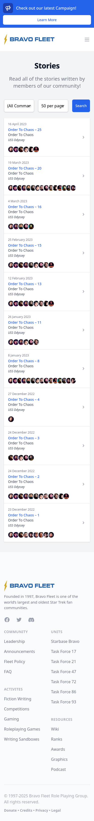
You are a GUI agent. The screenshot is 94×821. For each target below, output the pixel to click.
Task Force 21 (63, 661)
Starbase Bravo (65, 641)
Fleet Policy (14, 661)
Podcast (58, 769)
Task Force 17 (63, 651)
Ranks (56, 739)
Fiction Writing (17, 699)
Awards (58, 749)
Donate (10, 810)
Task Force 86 (63, 692)
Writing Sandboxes (21, 739)
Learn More (47, 19)
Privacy (41, 810)
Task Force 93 (63, 702)
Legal (56, 810)
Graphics (59, 759)
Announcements (19, 651)
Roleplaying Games (22, 729)
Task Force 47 (63, 671)
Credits (26, 810)
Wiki (55, 729)
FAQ (8, 671)
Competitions (16, 709)
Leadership (14, 641)
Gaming (11, 719)
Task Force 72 (63, 681)
